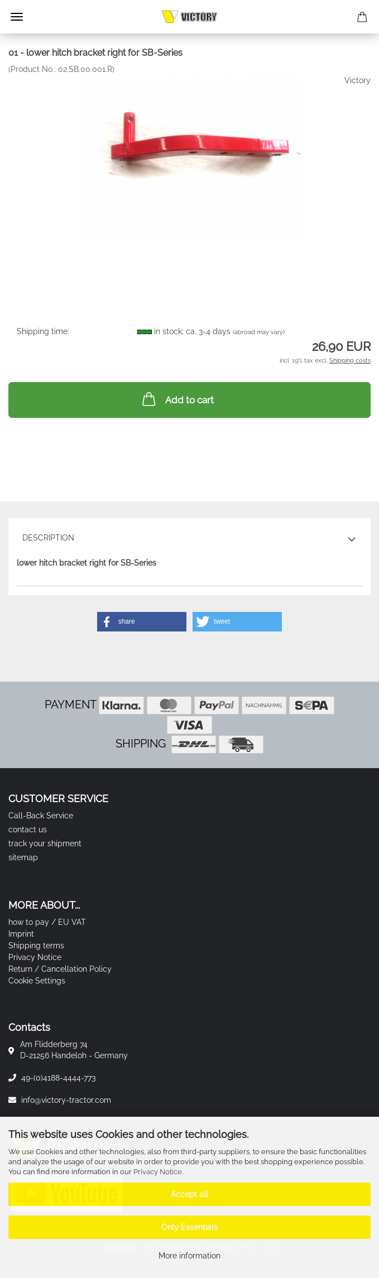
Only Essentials (189, 1227)
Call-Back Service (40, 815)
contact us (27, 829)
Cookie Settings (36, 980)
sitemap (23, 857)
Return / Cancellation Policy (60, 968)
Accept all (189, 1194)
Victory (357, 80)
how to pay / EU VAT (47, 922)
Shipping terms (36, 945)
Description (48, 537)
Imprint (21, 933)
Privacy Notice (157, 1172)
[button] (141, 621)
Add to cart (177, 399)
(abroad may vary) (259, 332)
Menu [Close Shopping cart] (17, 16)
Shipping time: (43, 331)
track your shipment (44, 843)
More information (189, 1255)
